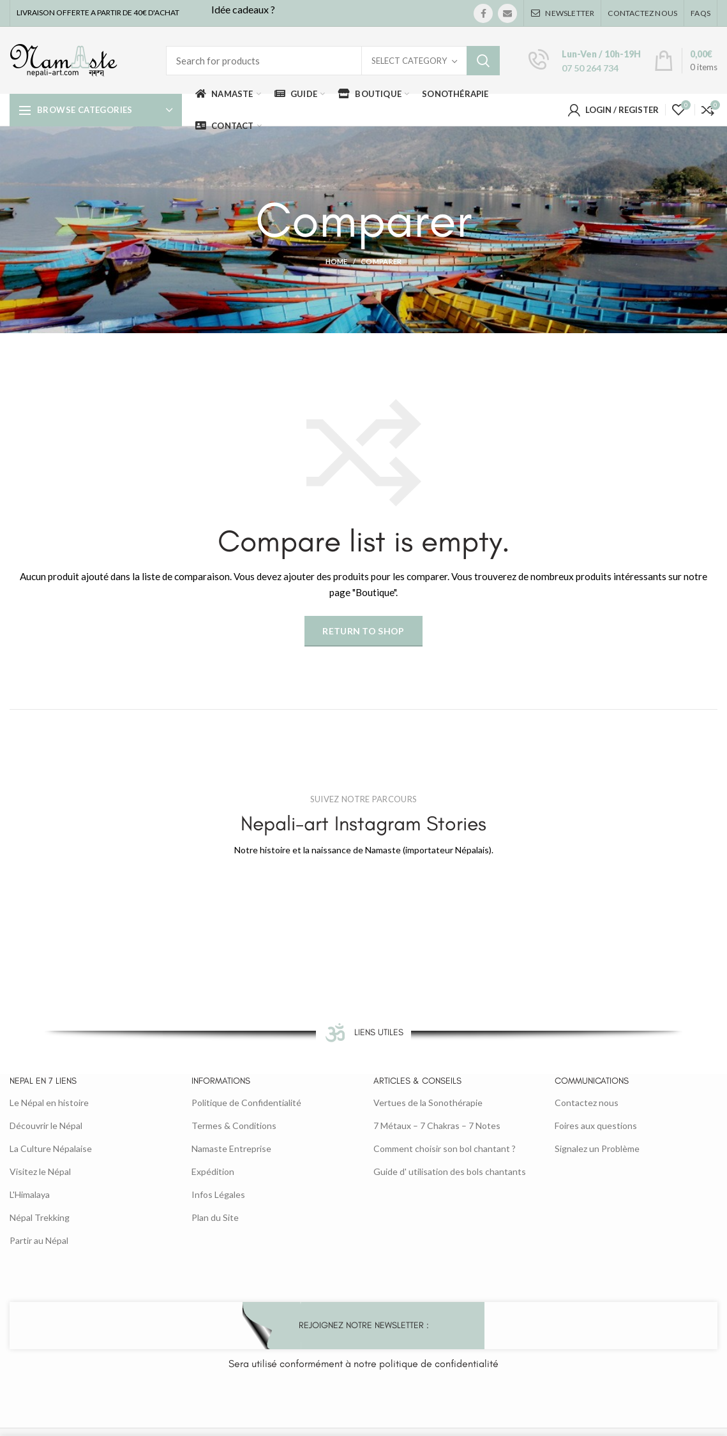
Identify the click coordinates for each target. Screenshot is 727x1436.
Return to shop (363, 630)
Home (337, 261)
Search (483, 60)
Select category (409, 61)
